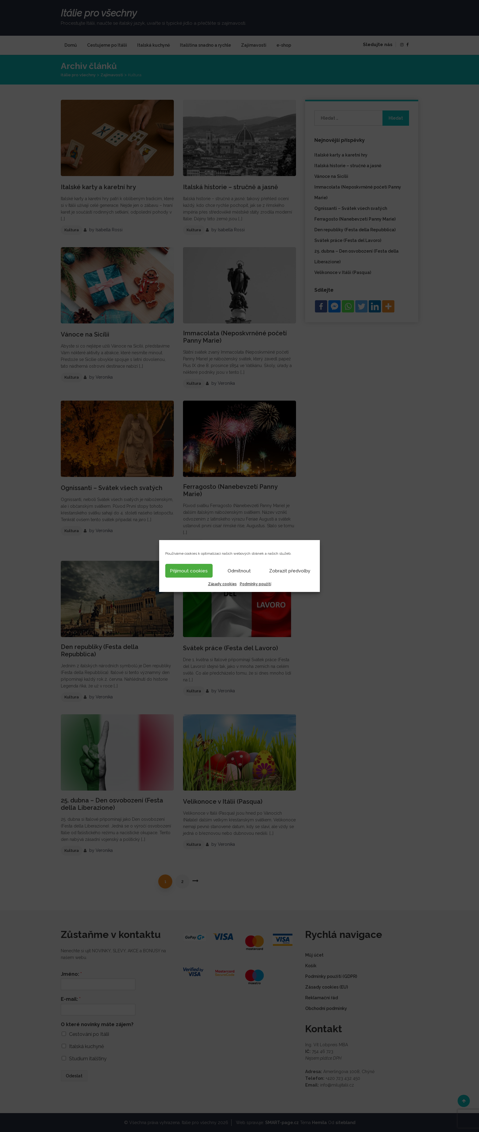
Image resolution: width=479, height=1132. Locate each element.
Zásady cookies (222, 584)
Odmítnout (239, 571)
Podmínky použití (255, 584)
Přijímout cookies (189, 571)
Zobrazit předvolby (289, 571)
